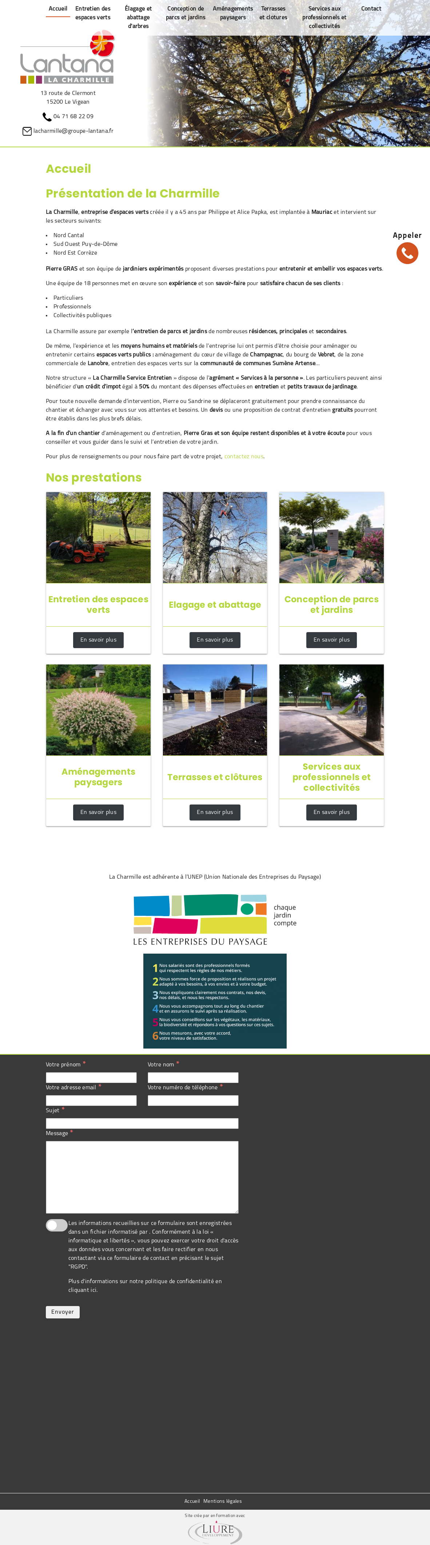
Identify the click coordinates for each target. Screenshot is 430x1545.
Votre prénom (65, 1064)
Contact (371, 9)
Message (59, 1133)
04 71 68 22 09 (73, 117)
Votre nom (163, 1064)
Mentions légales (222, 1501)
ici (93, 1290)
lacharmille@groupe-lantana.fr (73, 131)
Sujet (55, 1110)
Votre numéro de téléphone (185, 1087)
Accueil (192, 1501)
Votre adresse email (73, 1087)
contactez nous (243, 457)
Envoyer (62, 1312)
